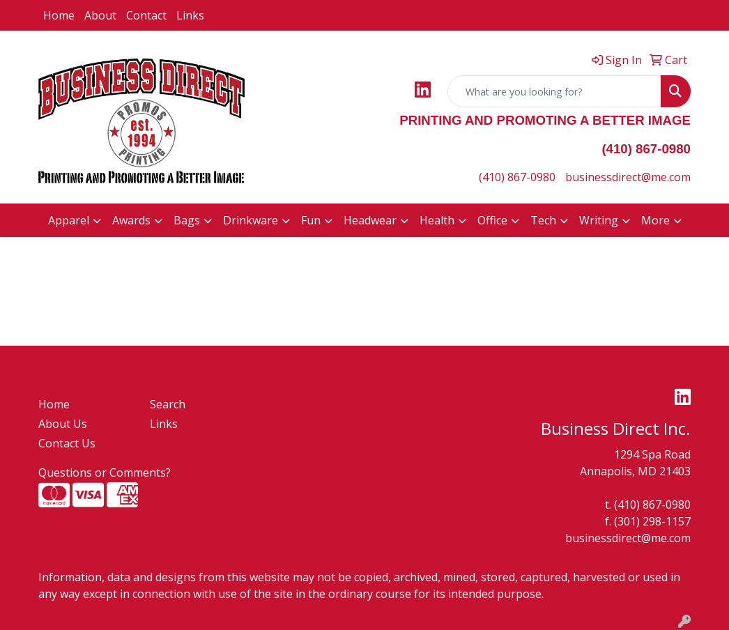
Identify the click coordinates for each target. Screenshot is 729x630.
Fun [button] (311, 220)
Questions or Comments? (104, 472)
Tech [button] (543, 220)
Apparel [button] (68, 220)
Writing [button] (598, 220)
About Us (62, 423)
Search (167, 404)
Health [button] (437, 220)
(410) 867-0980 (517, 177)
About (100, 15)
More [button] (655, 220)
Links (190, 15)
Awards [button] (131, 220)
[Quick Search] (554, 91)
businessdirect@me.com (628, 177)
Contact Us (66, 443)
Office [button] (492, 220)
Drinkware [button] (250, 220)
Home (59, 15)
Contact (146, 15)
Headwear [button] (370, 220)
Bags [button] (187, 220)
